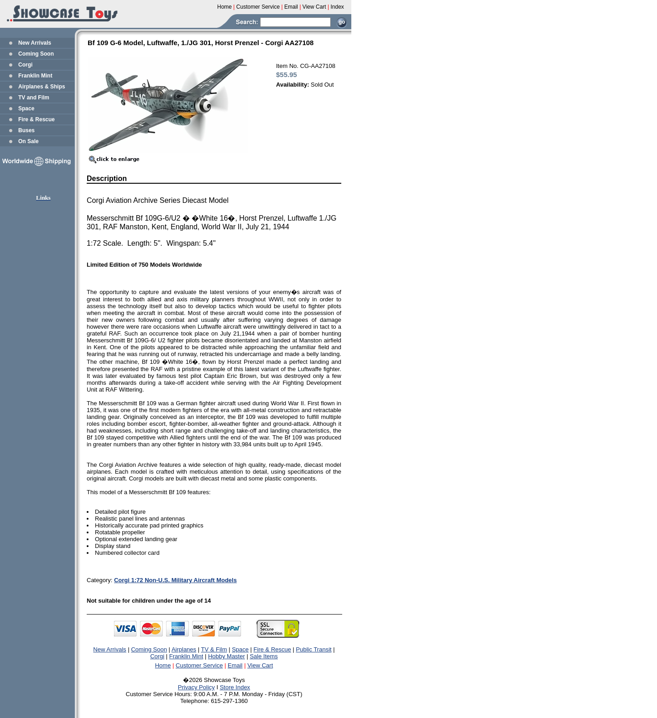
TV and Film (33, 97)
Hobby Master (226, 656)
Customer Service (199, 665)
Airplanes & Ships (41, 86)
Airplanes (184, 649)
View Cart (260, 665)
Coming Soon (36, 54)
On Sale (28, 141)
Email (235, 665)
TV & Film (214, 649)
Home (163, 665)
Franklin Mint (35, 75)
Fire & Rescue (36, 119)
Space (26, 108)
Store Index (235, 687)
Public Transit (314, 649)
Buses (26, 130)
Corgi (25, 65)
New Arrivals (34, 43)
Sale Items (263, 656)
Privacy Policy (196, 687)
